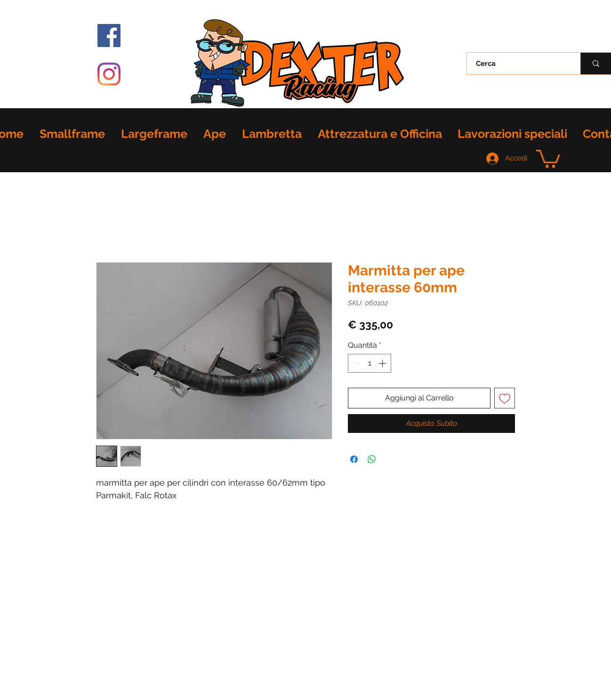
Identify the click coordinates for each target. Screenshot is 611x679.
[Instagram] (109, 74)
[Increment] (383, 363)
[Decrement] (355, 363)
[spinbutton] (369, 363)
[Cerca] (518, 63)
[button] (548, 158)
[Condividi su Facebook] (354, 459)
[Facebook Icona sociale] (109, 35)
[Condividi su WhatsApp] (372, 459)
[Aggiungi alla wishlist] (504, 398)
